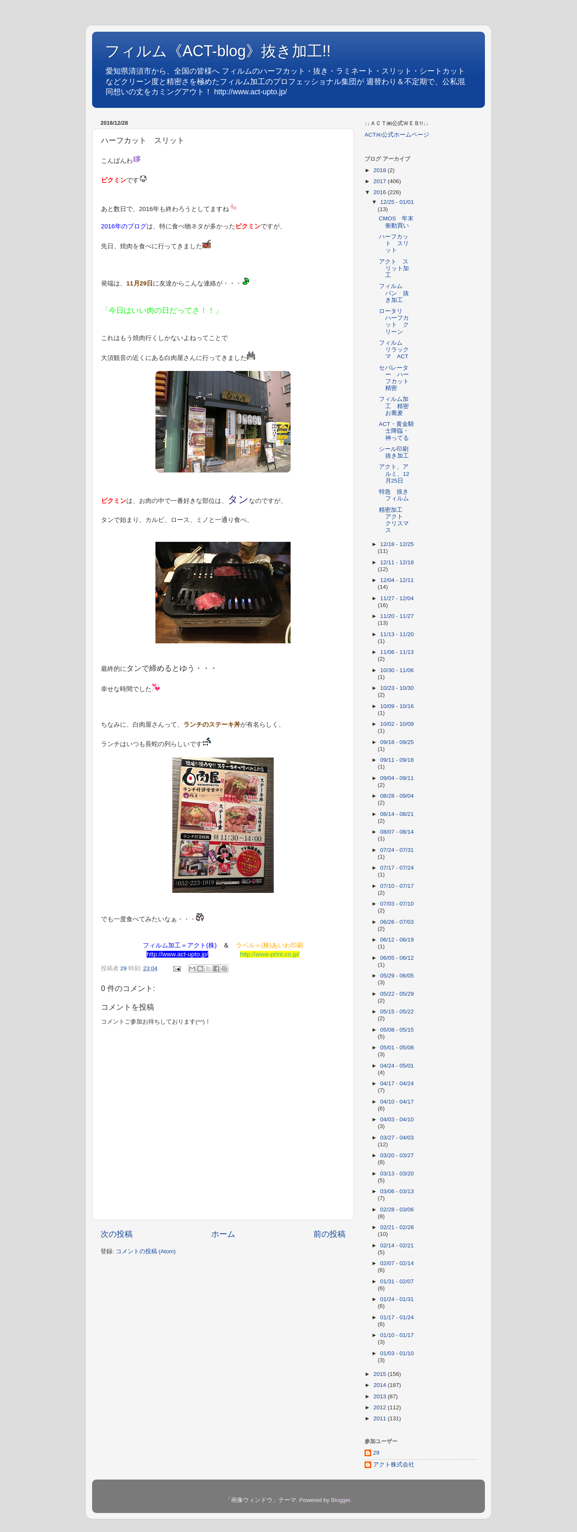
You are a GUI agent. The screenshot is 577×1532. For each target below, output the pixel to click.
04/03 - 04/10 (397, 1119)
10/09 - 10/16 (397, 706)
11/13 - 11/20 (397, 634)
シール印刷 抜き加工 (396, 452)
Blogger (340, 1500)
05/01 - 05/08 (397, 1047)
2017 (380, 181)
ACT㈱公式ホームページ (397, 135)
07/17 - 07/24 (397, 868)
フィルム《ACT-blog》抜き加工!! (218, 51)
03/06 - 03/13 (397, 1191)
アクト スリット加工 (394, 268)
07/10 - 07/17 (397, 886)
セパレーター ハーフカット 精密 (397, 378)
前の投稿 (329, 1234)
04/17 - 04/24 (397, 1083)
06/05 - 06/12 (397, 958)
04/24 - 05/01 (397, 1066)
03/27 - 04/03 (397, 1137)
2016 (380, 192)
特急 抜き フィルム (396, 495)
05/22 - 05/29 (397, 994)
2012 (380, 1407)
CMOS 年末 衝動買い (399, 221)
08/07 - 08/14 (397, 832)
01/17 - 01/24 (397, 1317)
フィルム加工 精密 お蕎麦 (397, 406)
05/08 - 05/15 (397, 1030)
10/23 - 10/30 (397, 688)
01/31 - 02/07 (397, 1281)
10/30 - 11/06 (397, 670)
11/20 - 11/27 (397, 616)
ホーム (223, 1234)
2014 (380, 1385)
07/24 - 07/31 (397, 850)
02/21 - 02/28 (397, 1227)
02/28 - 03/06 (397, 1209)
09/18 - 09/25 (397, 742)
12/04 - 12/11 (397, 580)
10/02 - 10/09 (397, 724)
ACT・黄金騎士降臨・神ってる (396, 431)
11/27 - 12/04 (397, 598)
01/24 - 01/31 (397, 1299)
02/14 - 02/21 (397, 1245)
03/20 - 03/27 (397, 1155)
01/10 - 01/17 (397, 1335)
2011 (380, 1418)
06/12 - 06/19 (397, 939)
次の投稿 (117, 1234)
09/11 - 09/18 (397, 760)
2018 (380, 170)
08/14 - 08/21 (397, 814)
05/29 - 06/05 (397, 975)
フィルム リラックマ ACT (394, 350)
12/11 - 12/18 (397, 562)
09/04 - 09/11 (397, 778)
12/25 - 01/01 (397, 202)
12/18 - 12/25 (397, 544)
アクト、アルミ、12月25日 (394, 473)
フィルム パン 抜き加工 (394, 293)
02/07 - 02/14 (397, 1263)
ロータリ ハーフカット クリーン (394, 321)
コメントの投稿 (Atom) (146, 1251)
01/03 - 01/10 (397, 1353)
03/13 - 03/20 (397, 1173)
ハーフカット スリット (394, 243)
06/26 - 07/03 (397, 922)
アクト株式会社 (393, 1464)
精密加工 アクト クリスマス (394, 520)
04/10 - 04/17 (397, 1101)
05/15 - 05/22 (397, 1011)
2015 (380, 1374)
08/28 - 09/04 (397, 796)
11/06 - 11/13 (397, 652)
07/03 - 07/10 (397, 904)
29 (376, 1453)
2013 (380, 1396)
